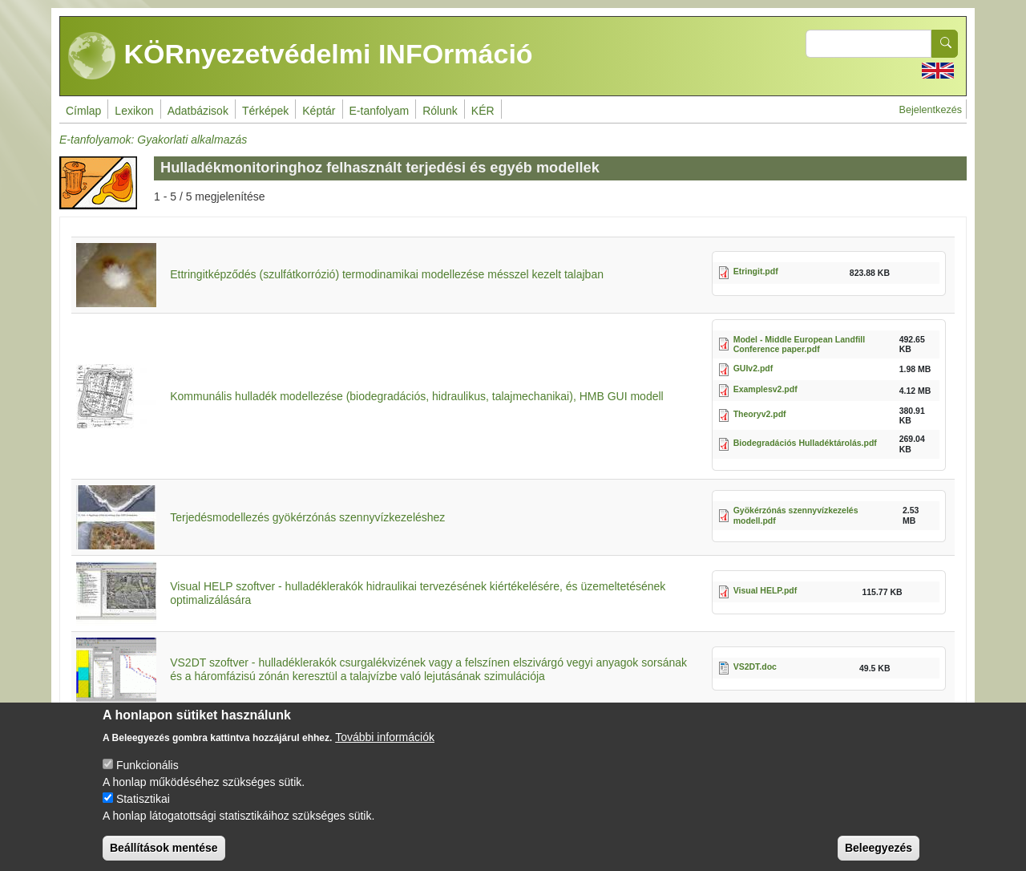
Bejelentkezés (930, 109)
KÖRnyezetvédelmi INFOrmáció (300, 56)
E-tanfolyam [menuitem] (379, 110)
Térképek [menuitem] (265, 110)
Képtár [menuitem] (318, 110)
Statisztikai (143, 813)
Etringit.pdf (755, 271)
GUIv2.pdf (753, 368)
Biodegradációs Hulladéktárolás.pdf (805, 443)
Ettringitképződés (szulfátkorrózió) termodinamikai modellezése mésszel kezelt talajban (387, 274)
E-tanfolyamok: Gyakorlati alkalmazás (153, 139)
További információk (384, 751)
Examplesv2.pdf (765, 389)
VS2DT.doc (755, 666)
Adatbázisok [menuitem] (198, 110)
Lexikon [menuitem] (134, 110)
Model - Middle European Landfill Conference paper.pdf (799, 344)
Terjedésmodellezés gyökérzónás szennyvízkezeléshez (307, 517)
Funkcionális (147, 779)
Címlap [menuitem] (83, 110)
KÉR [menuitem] (483, 110)
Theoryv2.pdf (759, 414)
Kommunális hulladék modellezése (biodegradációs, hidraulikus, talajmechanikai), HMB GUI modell (417, 396)
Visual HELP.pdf (765, 590)
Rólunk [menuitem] (440, 110)
